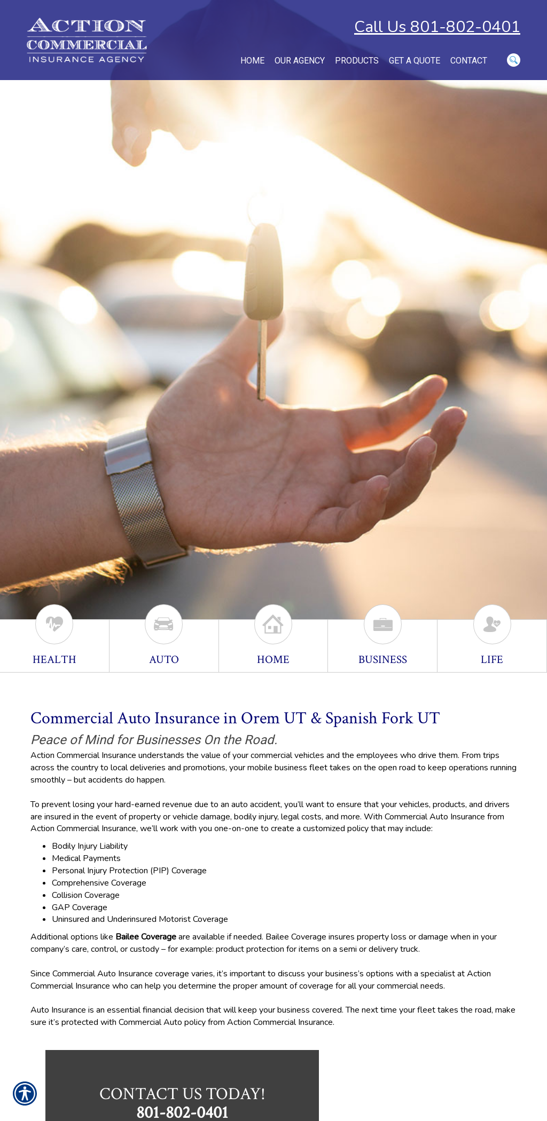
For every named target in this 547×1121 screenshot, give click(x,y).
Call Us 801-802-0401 (437, 27)
